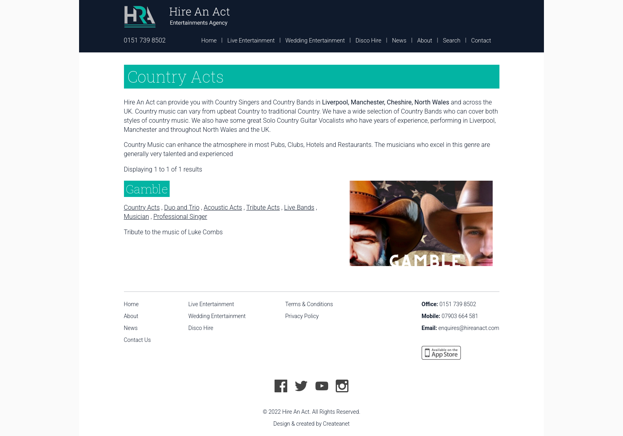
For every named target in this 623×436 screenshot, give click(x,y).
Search (451, 40)
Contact (481, 40)
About (424, 40)
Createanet (336, 424)
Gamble (147, 189)
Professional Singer (180, 216)
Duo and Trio (181, 207)
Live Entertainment (251, 40)
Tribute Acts (263, 207)
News (399, 40)
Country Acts (142, 207)
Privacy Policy (302, 316)
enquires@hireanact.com (468, 328)
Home (209, 40)
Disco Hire (368, 40)
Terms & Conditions (309, 304)
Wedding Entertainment (314, 40)
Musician (136, 216)
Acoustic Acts (223, 207)
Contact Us (137, 340)
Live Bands (299, 207)
